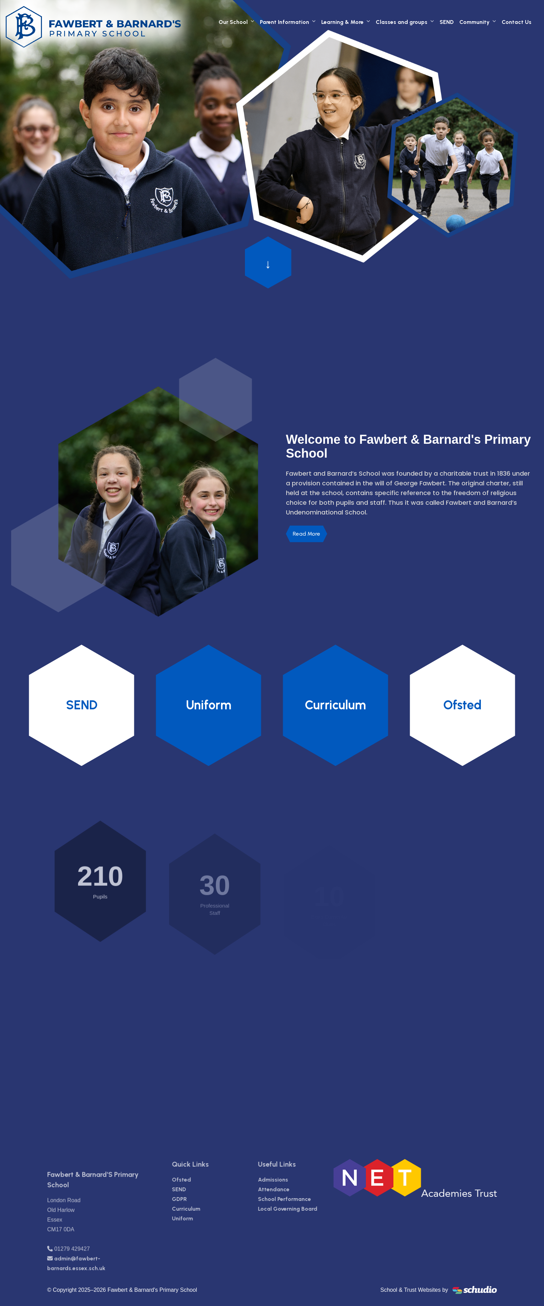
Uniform (194, 1218)
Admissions (284, 1179)
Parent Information (284, 22)
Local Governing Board (299, 1208)
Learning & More (342, 22)
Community (474, 22)
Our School (233, 22)
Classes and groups (401, 22)
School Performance (295, 1199)
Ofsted (193, 1179)
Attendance (285, 1189)
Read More (306, 533)
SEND (447, 22)
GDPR (191, 1199)
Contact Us (517, 22)
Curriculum (198, 1208)
